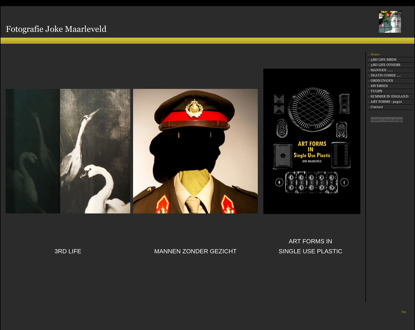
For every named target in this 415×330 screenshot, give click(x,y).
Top (403, 311)
